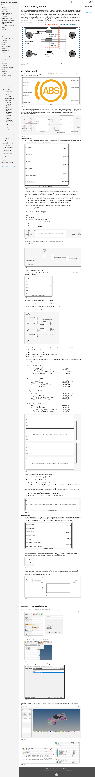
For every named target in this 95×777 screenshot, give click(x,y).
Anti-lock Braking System (53, 2)
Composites (4, 40)
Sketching (4, 29)
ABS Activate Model (89, 8)
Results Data (4, 71)
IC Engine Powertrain (10, 129)
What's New (4, 7)
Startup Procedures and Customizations (7, 14)
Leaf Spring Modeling (9, 98)
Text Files (4, 160)
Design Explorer (5, 50)
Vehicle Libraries (8, 94)
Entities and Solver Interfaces (8, 25)
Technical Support (60, 770)
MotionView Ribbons (7, 81)
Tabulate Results (5, 158)
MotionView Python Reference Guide (7, 154)
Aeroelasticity (5, 63)
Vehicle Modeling (7, 89)
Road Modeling (8, 100)
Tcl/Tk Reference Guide (8, 143)
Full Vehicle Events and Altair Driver (9, 105)
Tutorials (5, 11)
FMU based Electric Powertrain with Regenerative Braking (10, 126)
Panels (3, 69)
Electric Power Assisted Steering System (9, 121)
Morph (3, 44)
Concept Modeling (6, 56)
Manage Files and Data (7, 18)
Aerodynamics (8, 142)
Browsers (4, 27)
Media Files (4, 156)
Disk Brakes (8, 118)
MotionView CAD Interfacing (7, 83)
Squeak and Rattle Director (7, 67)
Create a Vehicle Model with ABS (88, 11)
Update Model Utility (9, 140)
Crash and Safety (5, 57)
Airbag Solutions (5, 59)
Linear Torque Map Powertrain (10, 131)
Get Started (4, 9)
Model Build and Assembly (7, 38)
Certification (4, 65)
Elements (4, 36)
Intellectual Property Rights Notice (48, 770)
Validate (3, 52)
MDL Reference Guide (8, 145)
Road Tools (7, 107)
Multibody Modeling (6, 75)
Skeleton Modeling (6, 46)
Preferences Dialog (7, 87)
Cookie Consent (68, 770)
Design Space (5, 48)
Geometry (4, 31)
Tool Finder (4, 16)
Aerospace (4, 61)
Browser (6, 79)
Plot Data (4, 73)
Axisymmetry (5, 54)
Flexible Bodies (6, 86)
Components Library (9, 96)
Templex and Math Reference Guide (7, 151)
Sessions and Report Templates (8, 20)
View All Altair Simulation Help (10, 166)
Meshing (4, 34)
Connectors (4, 42)
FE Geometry (4, 33)
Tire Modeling (8, 102)
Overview (8, 77)
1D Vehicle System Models (40, 2)
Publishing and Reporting (7, 162)
